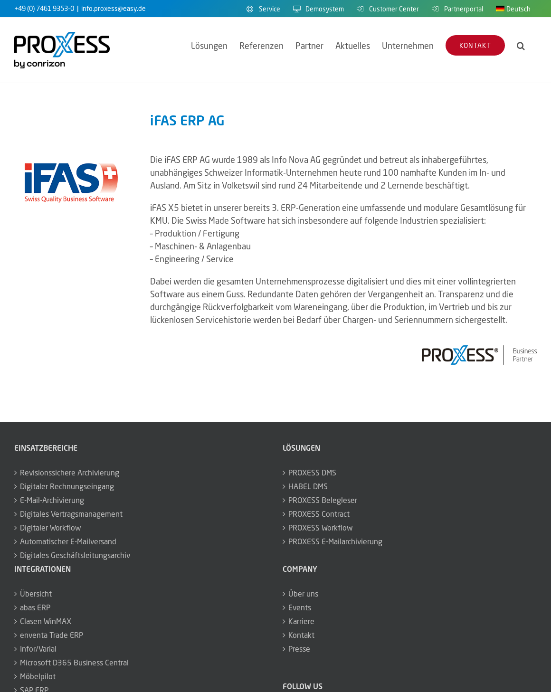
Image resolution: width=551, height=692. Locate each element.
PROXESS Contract (319, 514)
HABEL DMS (308, 486)
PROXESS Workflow (320, 527)
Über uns (303, 593)
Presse (299, 649)
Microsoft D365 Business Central (74, 662)
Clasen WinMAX (45, 621)
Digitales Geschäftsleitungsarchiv (75, 555)
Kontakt (301, 635)
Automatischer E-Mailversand (68, 541)
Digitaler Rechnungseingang (67, 486)
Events (299, 607)
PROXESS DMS (312, 472)
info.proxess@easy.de (113, 8)
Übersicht (36, 593)
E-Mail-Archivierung (52, 500)
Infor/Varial (38, 649)
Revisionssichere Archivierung (69, 472)
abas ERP (35, 607)
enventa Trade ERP (51, 635)
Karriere (301, 621)
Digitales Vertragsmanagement (71, 514)
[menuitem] (513, 8)
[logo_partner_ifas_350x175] (71, 157)
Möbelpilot (38, 676)
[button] (521, 45)
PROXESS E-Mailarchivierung (335, 541)
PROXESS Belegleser (322, 500)
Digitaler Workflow (50, 527)
